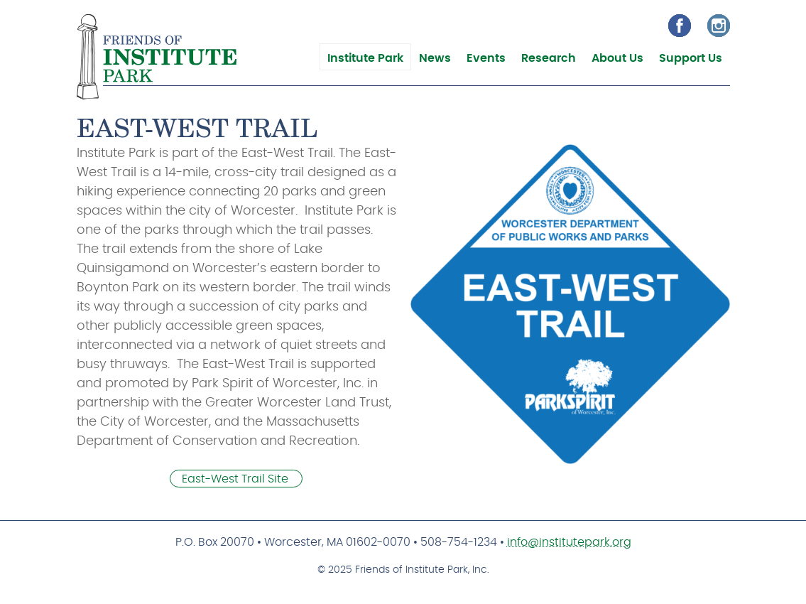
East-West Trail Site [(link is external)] (236, 479)
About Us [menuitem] (617, 58)
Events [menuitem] (486, 58)
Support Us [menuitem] (690, 58)
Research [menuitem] (548, 58)
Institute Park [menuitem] (365, 58)
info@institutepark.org (569, 542)
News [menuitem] (435, 58)
